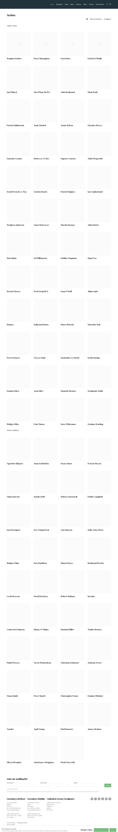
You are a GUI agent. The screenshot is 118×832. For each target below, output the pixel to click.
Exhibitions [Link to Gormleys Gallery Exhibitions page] (59, 4)
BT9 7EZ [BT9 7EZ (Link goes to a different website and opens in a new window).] (9, 806)
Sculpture (107, 19)
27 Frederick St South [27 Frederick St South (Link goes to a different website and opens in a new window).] (33, 802)
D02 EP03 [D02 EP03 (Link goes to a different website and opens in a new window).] (30, 806)
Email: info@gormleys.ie (13, 810)
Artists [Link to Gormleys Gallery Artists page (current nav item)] (52, 4)
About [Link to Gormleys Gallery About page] (85, 4)
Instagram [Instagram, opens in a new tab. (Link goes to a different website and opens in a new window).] (92, 799)
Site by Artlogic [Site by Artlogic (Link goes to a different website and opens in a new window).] (11, 824)
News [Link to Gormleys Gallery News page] (72, 4)
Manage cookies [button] (22, 822)
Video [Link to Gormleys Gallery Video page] (66, 4)
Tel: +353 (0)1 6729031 (33, 808)
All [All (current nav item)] (87, 19)
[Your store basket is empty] (110, 4)
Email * (76, 782)
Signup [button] (108, 785)
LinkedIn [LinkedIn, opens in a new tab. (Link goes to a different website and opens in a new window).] (102, 799)
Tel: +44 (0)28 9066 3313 (14, 808)
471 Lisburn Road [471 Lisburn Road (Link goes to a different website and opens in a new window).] (12, 802)
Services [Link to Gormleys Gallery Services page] (78, 4)
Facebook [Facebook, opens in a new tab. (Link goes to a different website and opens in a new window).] (95, 799)
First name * (10, 782)
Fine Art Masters (96, 19)
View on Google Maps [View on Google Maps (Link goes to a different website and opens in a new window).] (109, 799)
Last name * (43, 782)
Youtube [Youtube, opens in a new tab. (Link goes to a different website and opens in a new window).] (99, 799)
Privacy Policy (54, 791)
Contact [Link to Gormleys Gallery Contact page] (91, 4)
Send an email (106, 799)
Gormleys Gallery (16, 4)
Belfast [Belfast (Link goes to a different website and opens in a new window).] (9, 804)
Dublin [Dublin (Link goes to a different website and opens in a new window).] (29, 804)
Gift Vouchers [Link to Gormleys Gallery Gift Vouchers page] (100, 4)
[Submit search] (107, 4)
